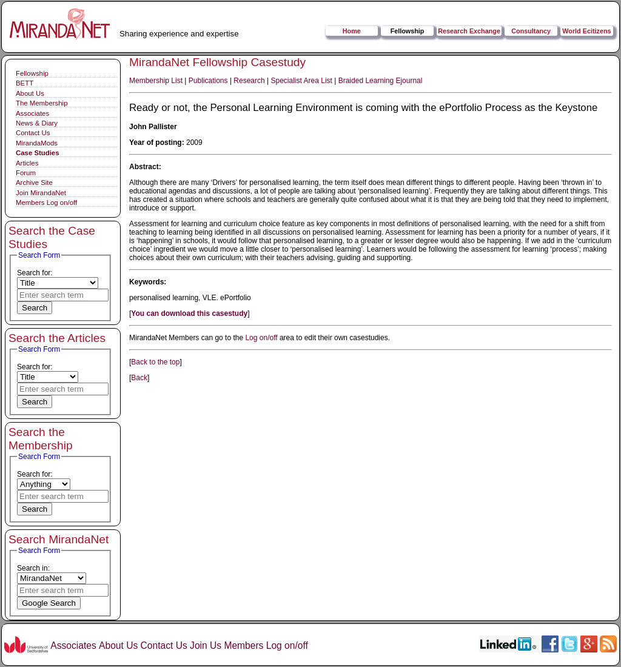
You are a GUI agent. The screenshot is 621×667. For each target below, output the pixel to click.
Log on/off (261, 338)
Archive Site (34, 182)
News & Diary (37, 123)
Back (139, 378)
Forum (26, 172)
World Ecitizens (586, 31)
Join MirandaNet (41, 192)
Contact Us (33, 132)
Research (248, 80)
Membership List (156, 80)
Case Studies (37, 152)
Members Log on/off (46, 202)
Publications (208, 80)
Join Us (205, 645)
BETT (24, 83)
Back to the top (155, 362)
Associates (32, 113)
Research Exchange (469, 31)
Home (352, 31)
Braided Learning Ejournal (380, 80)
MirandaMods (37, 143)
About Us (30, 93)
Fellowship (408, 31)
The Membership (41, 103)
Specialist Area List (301, 80)
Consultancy (531, 31)
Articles (27, 163)
